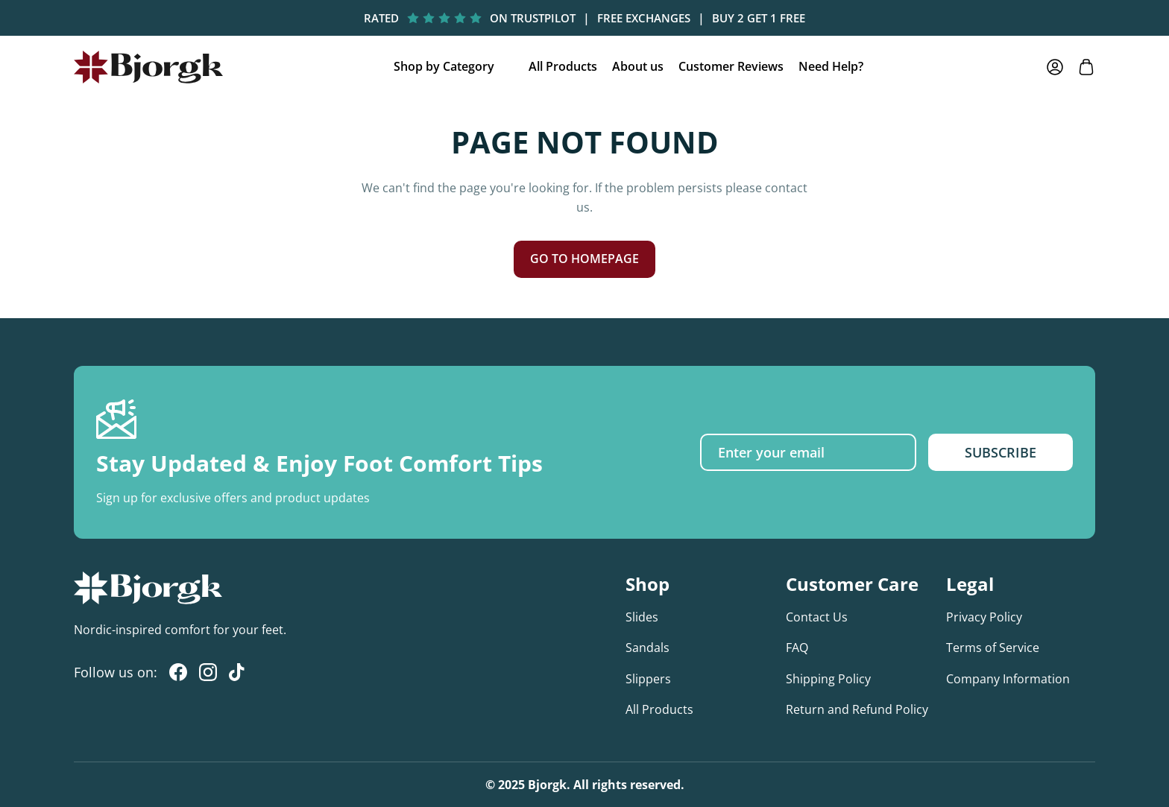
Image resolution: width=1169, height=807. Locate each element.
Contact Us (817, 617)
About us (638, 67)
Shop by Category (444, 67)
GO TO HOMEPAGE (584, 258)
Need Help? (830, 67)
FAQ (797, 647)
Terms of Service (992, 647)
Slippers (648, 679)
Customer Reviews (731, 67)
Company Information (1008, 679)
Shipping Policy (828, 679)
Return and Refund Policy (857, 709)
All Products (563, 67)
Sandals (647, 647)
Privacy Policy (984, 617)
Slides (642, 617)
